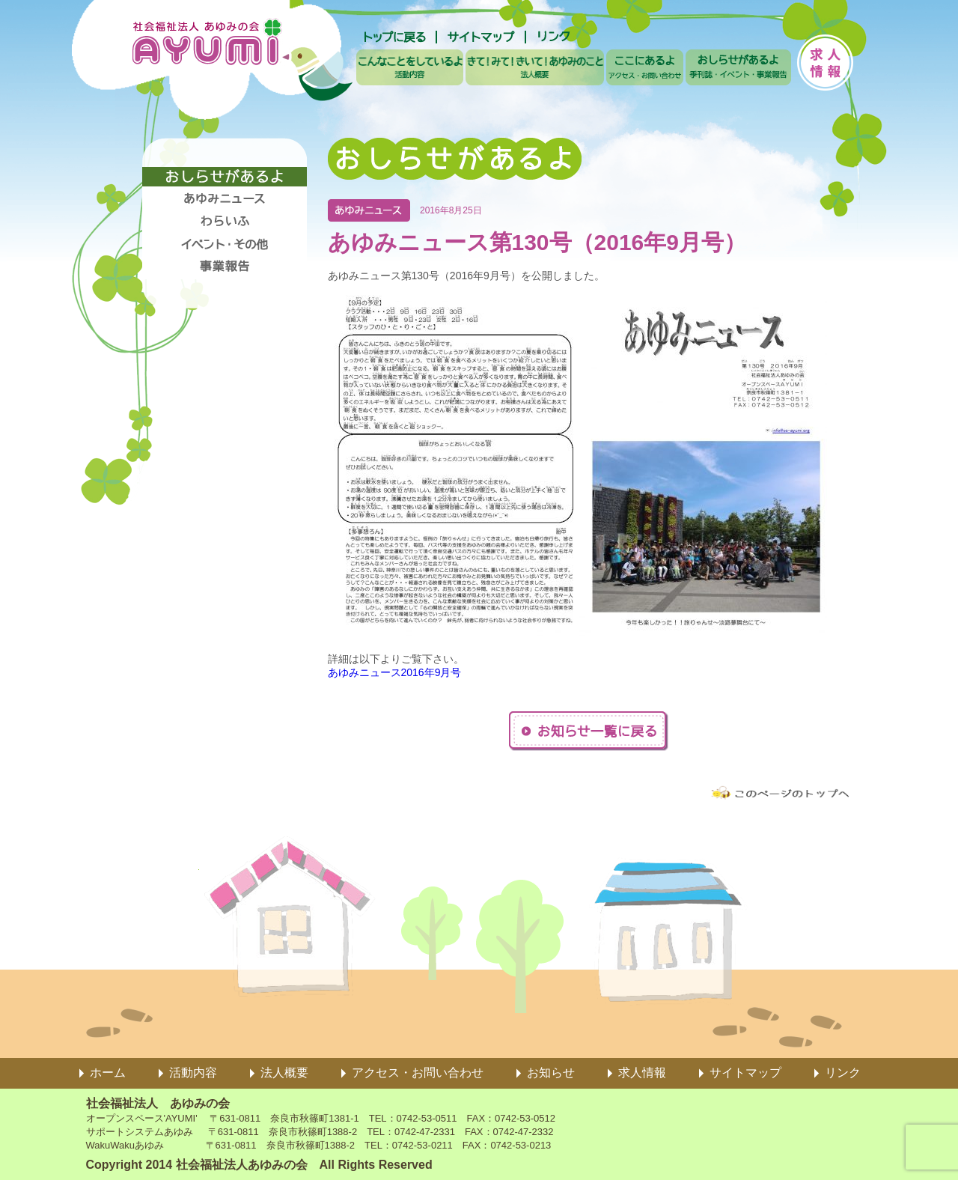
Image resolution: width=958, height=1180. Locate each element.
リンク (843, 1072)
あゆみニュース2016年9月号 (395, 672)
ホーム (108, 1072)
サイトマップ (745, 1072)
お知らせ (551, 1072)
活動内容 (193, 1072)
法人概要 (284, 1072)
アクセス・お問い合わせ (417, 1072)
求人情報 (642, 1072)
